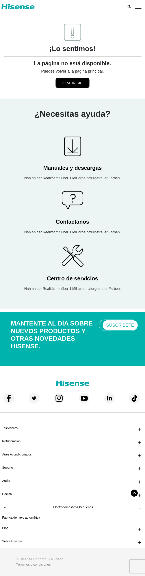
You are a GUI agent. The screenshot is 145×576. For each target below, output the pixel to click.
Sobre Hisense (12, 541)
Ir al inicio (72, 83)
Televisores (10, 428)
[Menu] (139, 6)
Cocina (7, 494)
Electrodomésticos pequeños (48, 507)
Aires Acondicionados (17, 454)
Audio (6, 481)
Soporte (7, 467)
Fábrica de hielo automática (21, 517)
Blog (5, 528)
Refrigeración (11, 441)
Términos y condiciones (33, 564)
